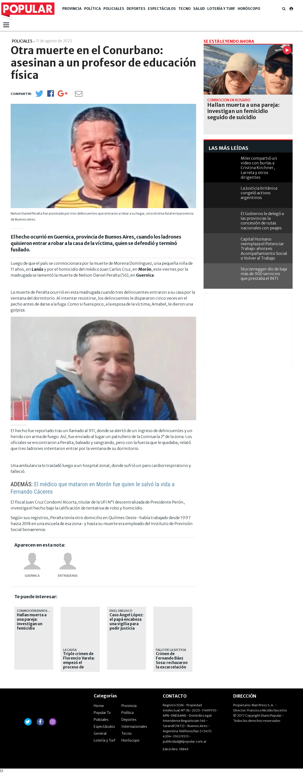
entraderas (68, 575)
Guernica (32, 575)
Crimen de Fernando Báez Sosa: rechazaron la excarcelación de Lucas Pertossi (172, 663)
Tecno (184, 8)
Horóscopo (249, 8)
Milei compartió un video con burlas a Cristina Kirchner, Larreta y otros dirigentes (259, 168)
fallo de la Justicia (171, 650)
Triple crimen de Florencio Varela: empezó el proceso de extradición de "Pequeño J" (78, 665)
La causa (70, 650)
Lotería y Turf (221, 8)
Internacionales (134, 726)
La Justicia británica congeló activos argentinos (259, 193)
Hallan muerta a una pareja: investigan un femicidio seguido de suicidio (32, 626)
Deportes (136, 8)
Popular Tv (102, 712)
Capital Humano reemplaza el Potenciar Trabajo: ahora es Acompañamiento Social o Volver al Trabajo (264, 249)
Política (92, 8)
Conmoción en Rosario (36, 611)
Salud (199, 8)
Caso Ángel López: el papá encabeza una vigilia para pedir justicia (126, 622)
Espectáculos (162, 8)
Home (99, 706)
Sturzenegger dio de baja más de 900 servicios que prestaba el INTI (264, 273)
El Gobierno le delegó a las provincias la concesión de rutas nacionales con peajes (262, 220)
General (100, 733)
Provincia (72, 8)
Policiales (113, 8)
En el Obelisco (121, 611)
